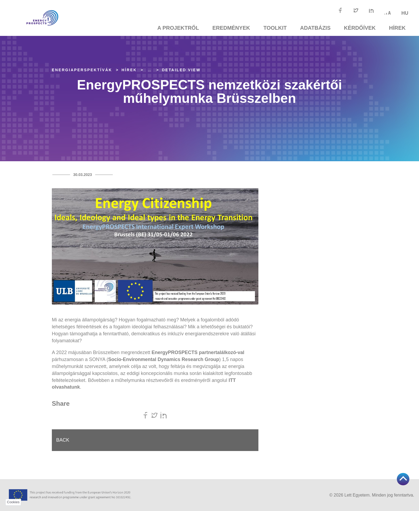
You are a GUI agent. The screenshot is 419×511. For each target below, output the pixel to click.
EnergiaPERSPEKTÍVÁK (82, 70)
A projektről (178, 28)
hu (404, 13)
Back (63, 440)
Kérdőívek (360, 28)
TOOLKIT (275, 28)
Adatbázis (315, 28)
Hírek (397, 28)
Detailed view (181, 70)
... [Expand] (149, 70)
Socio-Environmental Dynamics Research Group (163, 359)
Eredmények (231, 28)
